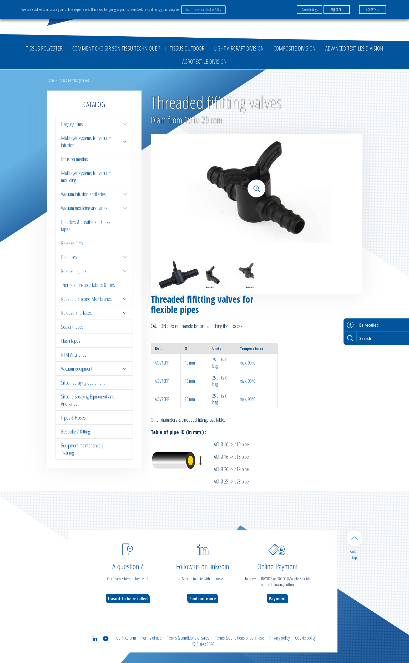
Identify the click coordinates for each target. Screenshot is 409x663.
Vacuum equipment (94, 368)
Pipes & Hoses (73, 417)
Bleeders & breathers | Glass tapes (85, 225)
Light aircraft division (239, 48)
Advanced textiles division (354, 48)
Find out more (202, 598)
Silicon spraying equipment (83, 382)
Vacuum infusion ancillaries (94, 194)
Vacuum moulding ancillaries (94, 208)
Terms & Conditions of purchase (239, 638)
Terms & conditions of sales (188, 638)
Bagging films (94, 124)
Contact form (126, 638)
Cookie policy (305, 638)
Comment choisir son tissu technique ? (116, 48)
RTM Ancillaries (74, 354)
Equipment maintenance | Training (82, 449)
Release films (72, 243)
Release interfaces (94, 312)
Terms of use (151, 638)
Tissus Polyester (44, 48)
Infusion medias (74, 159)
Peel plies (94, 257)
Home (51, 80)
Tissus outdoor (187, 48)
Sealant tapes (72, 326)
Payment (277, 598)
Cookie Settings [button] (309, 9)
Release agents (94, 271)
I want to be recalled (128, 598)
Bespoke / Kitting (75, 431)
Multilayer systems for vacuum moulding (86, 177)
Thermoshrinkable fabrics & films (88, 284)
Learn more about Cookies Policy (203, 9)
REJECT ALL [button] (337, 9)
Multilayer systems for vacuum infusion (94, 141)
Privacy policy (279, 638)
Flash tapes (70, 340)
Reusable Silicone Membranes (94, 298)
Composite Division (295, 48)
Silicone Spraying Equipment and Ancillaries (87, 400)
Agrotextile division (204, 61)
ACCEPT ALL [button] (372, 9)
